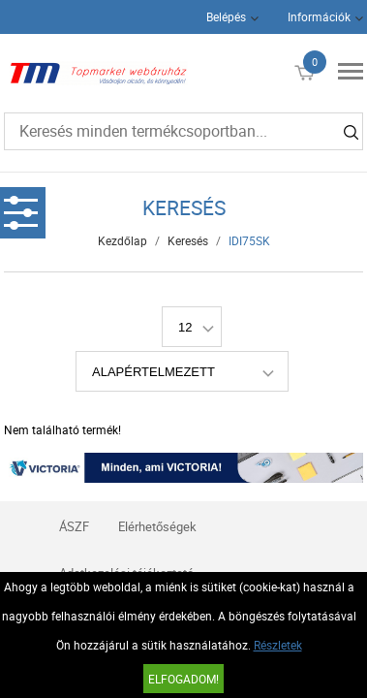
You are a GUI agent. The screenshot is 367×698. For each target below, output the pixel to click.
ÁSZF (74, 526)
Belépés (226, 16)
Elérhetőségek (157, 526)
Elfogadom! (183, 678)
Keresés (188, 240)
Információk (319, 16)
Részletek (278, 644)
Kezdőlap (122, 240)
